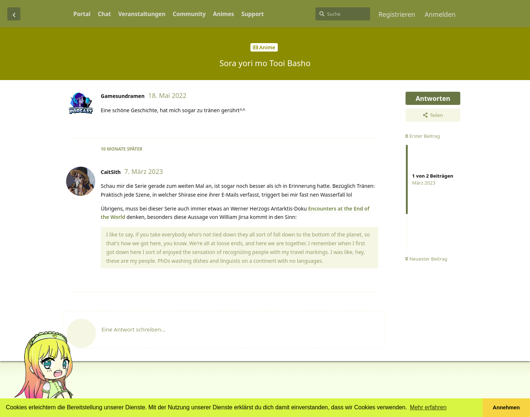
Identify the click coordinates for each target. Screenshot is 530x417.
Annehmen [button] (506, 407)
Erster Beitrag (422, 136)
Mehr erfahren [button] (428, 407)
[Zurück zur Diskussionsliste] (13, 13)
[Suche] (342, 13)
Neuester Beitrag (426, 258)
